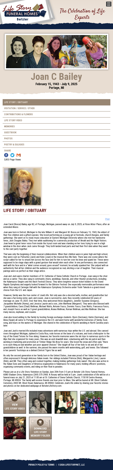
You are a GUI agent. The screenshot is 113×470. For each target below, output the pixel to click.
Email (18, 155)
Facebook (6, 155)
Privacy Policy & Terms (41, 464)
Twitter (12, 155)
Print (107, 219)
